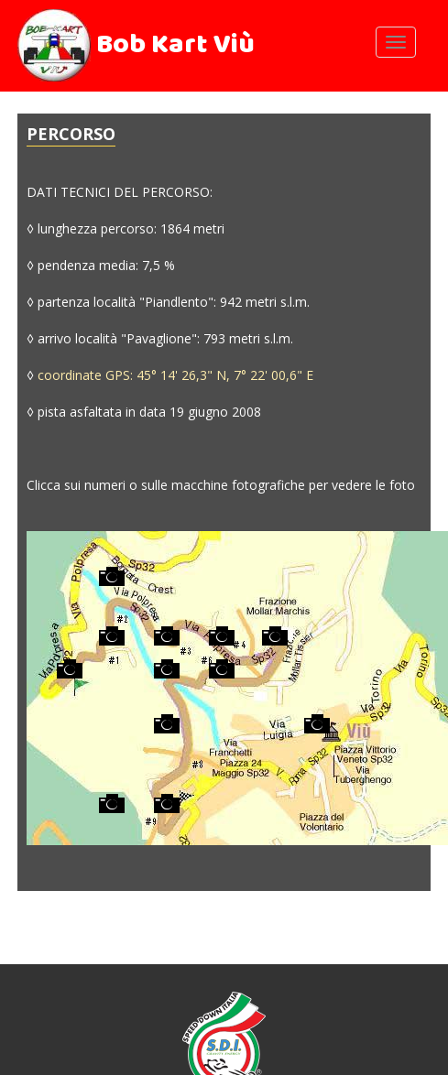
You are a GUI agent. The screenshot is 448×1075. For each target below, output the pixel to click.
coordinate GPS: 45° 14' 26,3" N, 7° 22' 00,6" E (175, 375)
